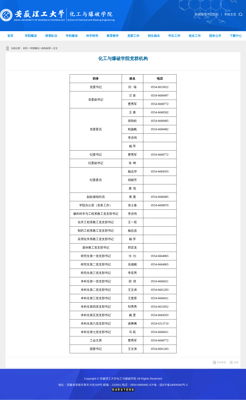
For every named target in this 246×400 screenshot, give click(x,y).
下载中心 (236, 35)
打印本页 (221, 362)
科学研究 (92, 35)
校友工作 (195, 35)
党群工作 (133, 35)
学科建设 (72, 35)
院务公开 (215, 35)
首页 (10, 35)
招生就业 (154, 35)
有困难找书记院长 (207, 14)
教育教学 (113, 35)
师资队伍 (51, 35)
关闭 (236, 362)
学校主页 (230, 14)
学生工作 (174, 35)
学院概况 (31, 35)
